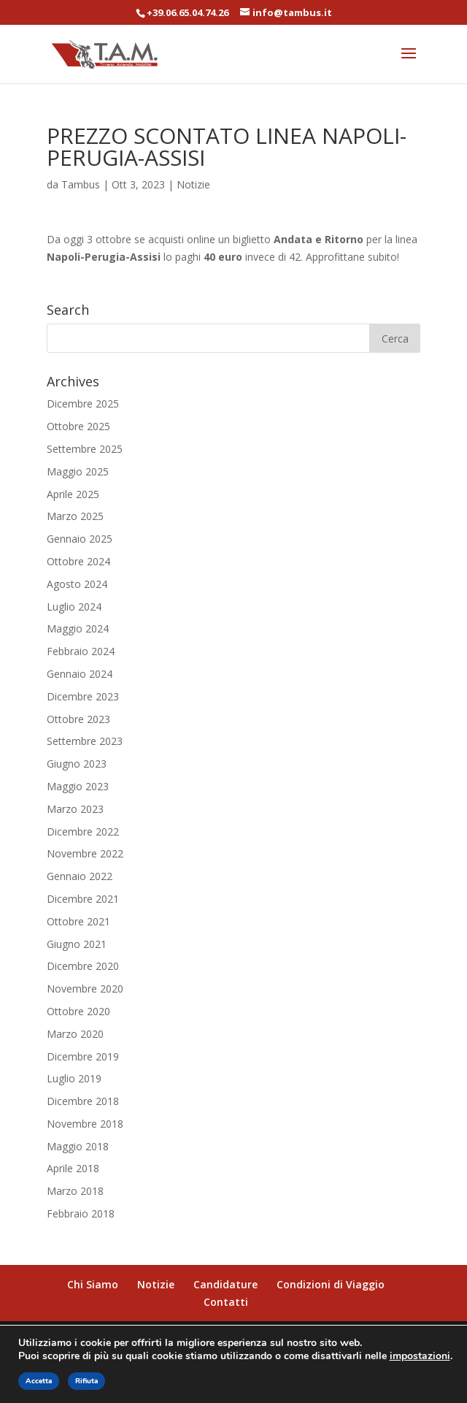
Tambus (80, 184)
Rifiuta (86, 1381)
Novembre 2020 (85, 988)
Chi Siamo (92, 1284)
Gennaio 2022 (79, 876)
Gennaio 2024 (79, 674)
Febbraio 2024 (81, 651)
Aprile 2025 (73, 494)
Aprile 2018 (73, 1168)
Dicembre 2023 (83, 696)
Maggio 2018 (78, 1146)
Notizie (193, 184)
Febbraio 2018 (81, 1213)
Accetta (39, 1381)
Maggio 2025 (78, 471)
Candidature (225, 1284)
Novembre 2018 (85, 1124)
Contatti (226, 1302)
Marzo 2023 (75, 809)
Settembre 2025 (85, 449)
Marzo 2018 (75, 1191)
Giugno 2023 (77, 764)
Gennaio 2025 (79, 539)
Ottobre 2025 (78, 426)
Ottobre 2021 (78, 921)
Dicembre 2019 (83, 1056)
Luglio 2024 (74, 606)
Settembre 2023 (85, 741)
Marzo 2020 (75, 1034)
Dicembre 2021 (83, 899)
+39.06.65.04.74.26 (187, 12)
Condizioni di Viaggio (331, 1284)
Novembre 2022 (85, 853)
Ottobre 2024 (78, 561)
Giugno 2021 (77, 944)
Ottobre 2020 (78, 1011)
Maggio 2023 (78, 786)
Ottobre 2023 (78, 719)
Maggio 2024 (78, 628)
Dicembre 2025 (83, 403)
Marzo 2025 (75, 516)
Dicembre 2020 (83, 966)
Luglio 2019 (74, 1078)
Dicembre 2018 (83, 1101)
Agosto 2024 (77, 584)
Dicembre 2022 (83, 831)
